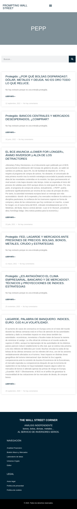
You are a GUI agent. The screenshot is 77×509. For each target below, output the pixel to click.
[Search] (72, 59)
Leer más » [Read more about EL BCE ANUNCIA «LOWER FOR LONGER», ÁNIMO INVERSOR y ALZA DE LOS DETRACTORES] (10, 217)
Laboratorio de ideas (15, 457)
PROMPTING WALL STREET (15, 7)
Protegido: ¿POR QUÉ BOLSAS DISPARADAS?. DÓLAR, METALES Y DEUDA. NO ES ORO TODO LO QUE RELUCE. (37, 80)
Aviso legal (11, 481)
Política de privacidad (15, 486)
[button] (50, 5)
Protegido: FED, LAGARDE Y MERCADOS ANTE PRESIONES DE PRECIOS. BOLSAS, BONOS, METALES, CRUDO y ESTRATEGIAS (37, 240)
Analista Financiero (14, 448)
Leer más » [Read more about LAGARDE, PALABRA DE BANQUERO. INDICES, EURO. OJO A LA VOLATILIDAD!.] (10, 384)
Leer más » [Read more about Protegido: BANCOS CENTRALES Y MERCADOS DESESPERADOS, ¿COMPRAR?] (10, 132)
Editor (9, 465)
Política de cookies (14, 490)
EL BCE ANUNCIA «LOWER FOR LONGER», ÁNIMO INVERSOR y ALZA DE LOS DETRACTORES (34, 155)
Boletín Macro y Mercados (17, 452)
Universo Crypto (13, 461)
